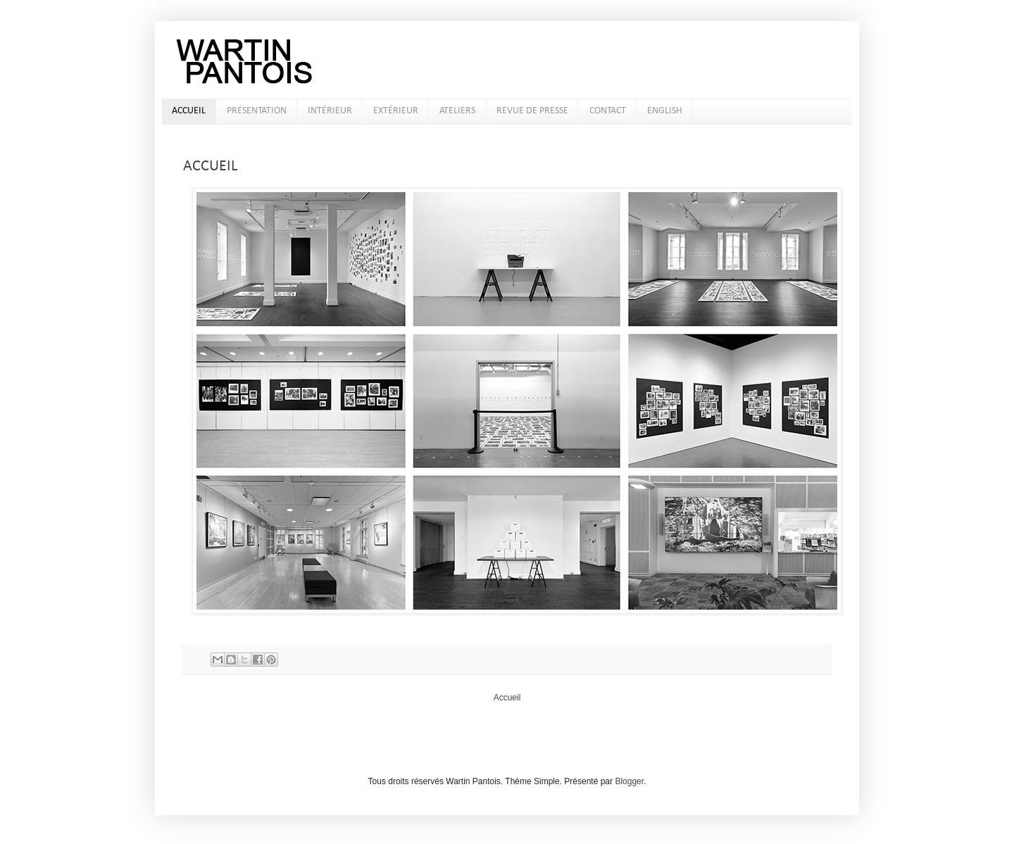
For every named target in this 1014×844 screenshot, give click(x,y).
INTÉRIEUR (330, 111)
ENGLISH (664, 111)
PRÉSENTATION (257, 111)
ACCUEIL (189, 111)
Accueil (507, 698)
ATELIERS (457, 111)
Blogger (629, 781)
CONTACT (607, 111)
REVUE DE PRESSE (532, 111)
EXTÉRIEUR (395, 111)
